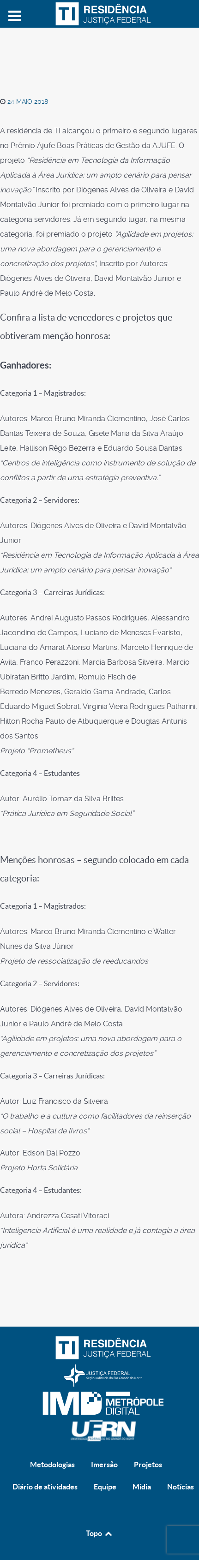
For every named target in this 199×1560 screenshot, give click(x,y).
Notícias (180, 1487)
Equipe (105, 1487)
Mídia (142, 1487)
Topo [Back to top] (99, 1533)
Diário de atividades (45, 1487)
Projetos (148, 1464)
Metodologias (52, 1464)
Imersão (104, 1464)
